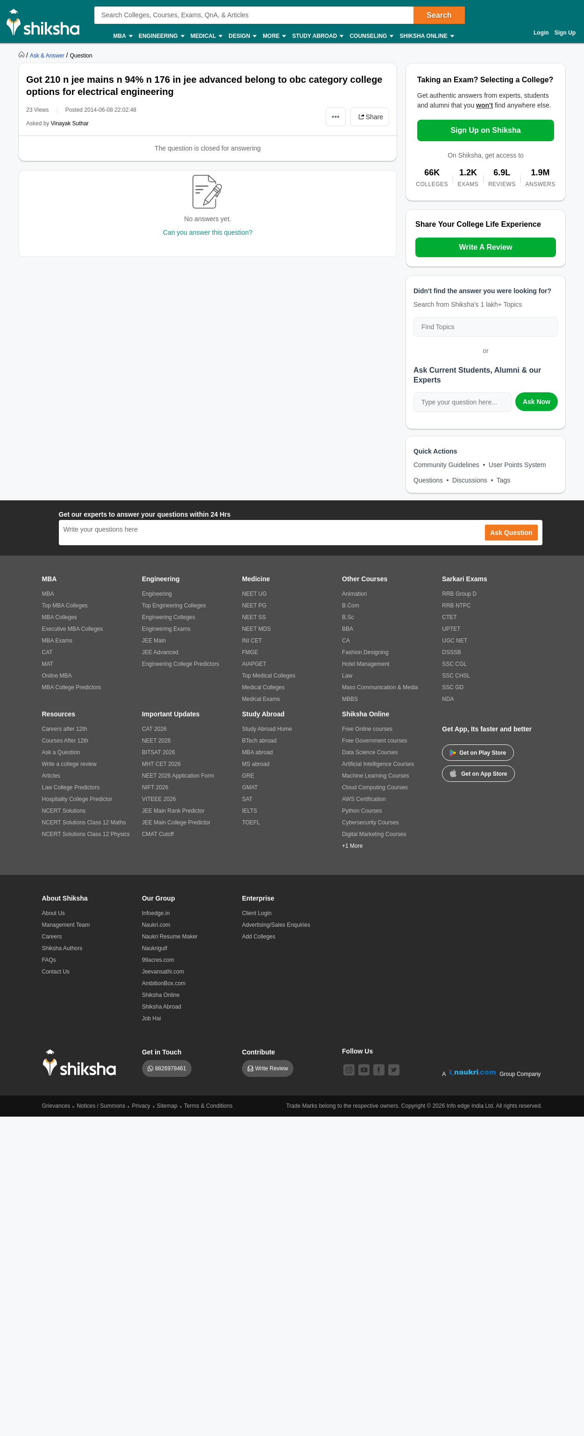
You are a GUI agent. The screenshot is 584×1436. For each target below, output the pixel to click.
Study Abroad (317, 36)
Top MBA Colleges (65, 605)
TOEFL (251, 822)
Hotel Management (365, 664)
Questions (428, 480)
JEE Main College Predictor (176, 822)
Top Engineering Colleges (174, 605)
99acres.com (158, 960)
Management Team (66, 925)
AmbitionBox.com (163, 983)
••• (336, 117)
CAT (47, 652)
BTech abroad (259, 740)
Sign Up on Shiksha (485, 130)
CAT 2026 (154, 729)
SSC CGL (454, 664)
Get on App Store (478, 773)
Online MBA (57, 675)
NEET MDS (256, 629)
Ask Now (536, 401)
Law (347, 675)
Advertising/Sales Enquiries (276, 925)
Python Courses (362, 811)
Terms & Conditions (208, 1106)
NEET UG (254, 594)
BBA (347, 629)
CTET (449, 617)
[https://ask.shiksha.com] (48, 55)
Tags (504, 480)
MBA (122, 36)
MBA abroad (257, 752)
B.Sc (348, 617)
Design (242, 36)
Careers (52, 936)
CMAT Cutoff (158, 834)
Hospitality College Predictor (77, 799)
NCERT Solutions (64, 811)
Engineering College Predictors (180, 664)
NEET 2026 (156, 740)
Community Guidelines (446, 465)
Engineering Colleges (168, 617)
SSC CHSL (456, 675)
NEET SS (254, 617)
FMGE (250, 652)
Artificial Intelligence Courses (378, 764)
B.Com (350, 605)
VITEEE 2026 (159, 799)
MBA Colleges (59, 617)
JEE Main (154, 640)
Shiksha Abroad (161, 1006)
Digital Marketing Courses (374, 834)
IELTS (249, 811)
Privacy (141, 1106)
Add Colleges (258, 936)
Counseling (370, 36)
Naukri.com (156, 925)
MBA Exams (57, 640)
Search (439, 15)
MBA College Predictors (71, 687)
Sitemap (167, 1106)
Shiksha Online (426, 36)
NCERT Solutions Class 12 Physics (86, 834)
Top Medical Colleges (268, 675)
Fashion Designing (365, 652)
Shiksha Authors (62, 948)
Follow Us (357, 1051)
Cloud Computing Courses (375, 787)
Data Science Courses (370, 752)
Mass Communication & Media (380, 687)
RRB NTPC (456, 605)
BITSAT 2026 (158, 752)
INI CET (252, 640)
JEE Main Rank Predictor (173, 811)
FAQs (49, 960)
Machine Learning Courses (375, 775)
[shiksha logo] (82, 1062)
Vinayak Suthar (70, 123)
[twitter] (394, 1069)
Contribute (258, 1052)
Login (541, 32)
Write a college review (69, 764)
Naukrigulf (154, 948)
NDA (448, 699)
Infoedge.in (156, 913)
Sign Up (565, 32)
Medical (206, 36)
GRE (248, 775)
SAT (247, 799)
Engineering (161, 36)
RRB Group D (459, 594)
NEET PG (254, 605)
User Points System (517, 465)
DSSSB (451, 652)
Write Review (271, 1068)
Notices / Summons (101, 1106)
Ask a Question (61, 752)
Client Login (256, 913)
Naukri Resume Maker (170, 936)
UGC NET (454, 640)
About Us (53, 913)
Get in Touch (162, 1052)
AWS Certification (364, 799)
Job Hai (151, 1018)
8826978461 (170, 1068)
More (274, 36)
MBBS (350, 699)
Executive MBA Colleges (72, 629)
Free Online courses (367, 729)
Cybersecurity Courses (370, 822)
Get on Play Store (478, 753)
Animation (354, 594)
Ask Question (511, 532)
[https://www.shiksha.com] (22, 55)
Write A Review (485, 247)
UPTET (451, 629)
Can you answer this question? (207, 232)
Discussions (469, 480)
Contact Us (56, 971)
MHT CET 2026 (161, 764)
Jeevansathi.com (163, 971)
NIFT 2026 (155, 787)
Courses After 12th (65, 740)
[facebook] (379, 1069)
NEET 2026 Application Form (178, 775)
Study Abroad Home (267, 729)
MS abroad (256, 764)
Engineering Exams (166, 629)
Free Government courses (374, 740)
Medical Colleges (263, 687)
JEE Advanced (160, 652)
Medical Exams (261, 699)
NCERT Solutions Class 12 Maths (84, 822)
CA (346, 640)
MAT (47, 664)
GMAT (250, 787)
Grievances (56, 1106)
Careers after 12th (64, 729)
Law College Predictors (71, 787)
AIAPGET (254, 664)
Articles (51, 775)
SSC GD (452, 687)
